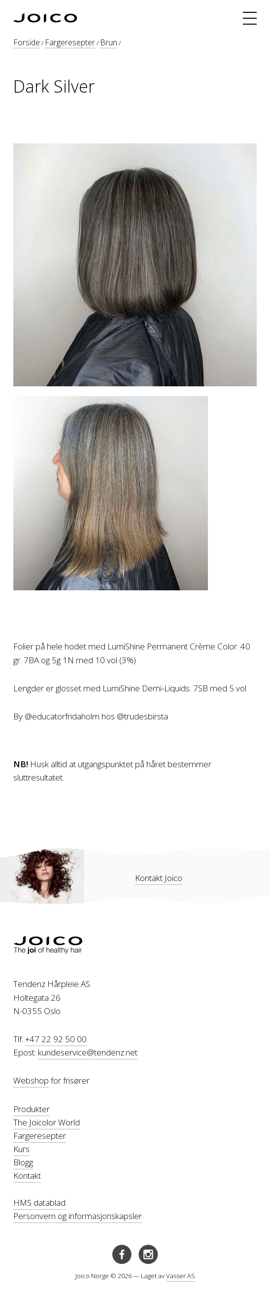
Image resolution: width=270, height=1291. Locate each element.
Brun (108, 42)
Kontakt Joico (158, 877)
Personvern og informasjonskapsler (77, 1216)
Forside (26, 42)
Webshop (31, 1080)
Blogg (23, 1162)
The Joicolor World (46, 1122)
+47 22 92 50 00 (56, 1039)
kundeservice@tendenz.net (87, 1052)
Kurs (21, 1149)
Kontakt (27, 1175)
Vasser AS (180, 1275)
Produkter (31, 1109)
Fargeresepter (70, 42)
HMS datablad (39, 1202)
